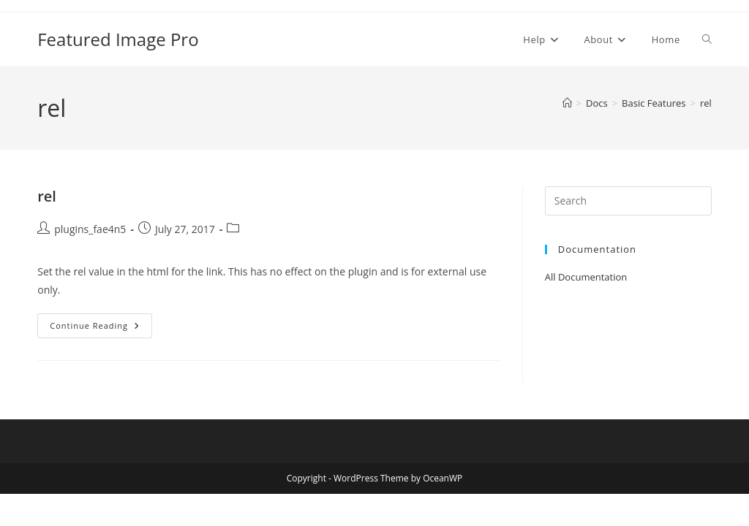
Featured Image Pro (117, 39)
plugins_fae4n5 (90, 229)
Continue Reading (97, 325)
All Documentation (586, 276)
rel (706, 103)
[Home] (567, 103)
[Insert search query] (628, 201)
